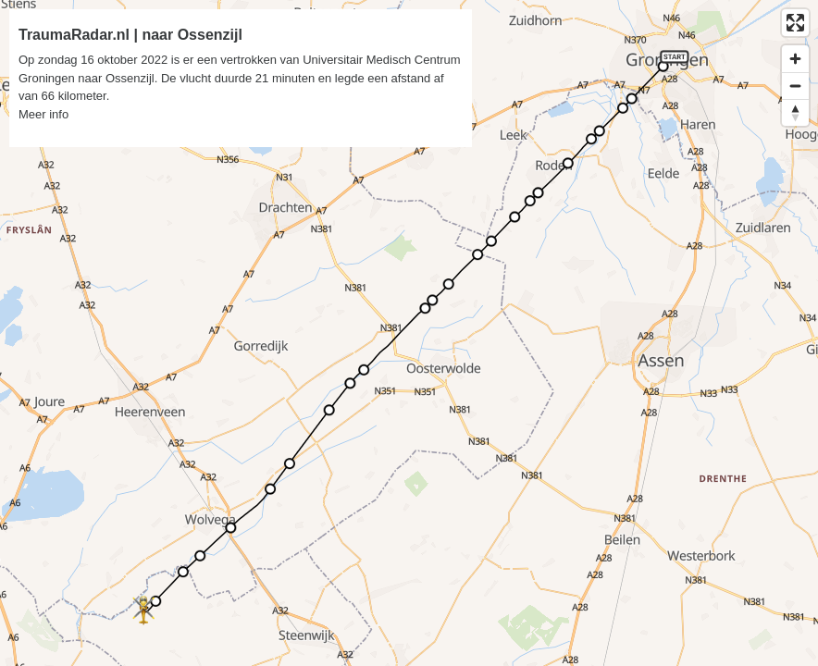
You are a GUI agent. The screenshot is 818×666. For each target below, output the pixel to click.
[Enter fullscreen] (795, 22)
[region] (409, 333)
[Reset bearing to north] (795, 112)
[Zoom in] (795, 58)
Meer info (43, 114)
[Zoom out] (795, 85)
